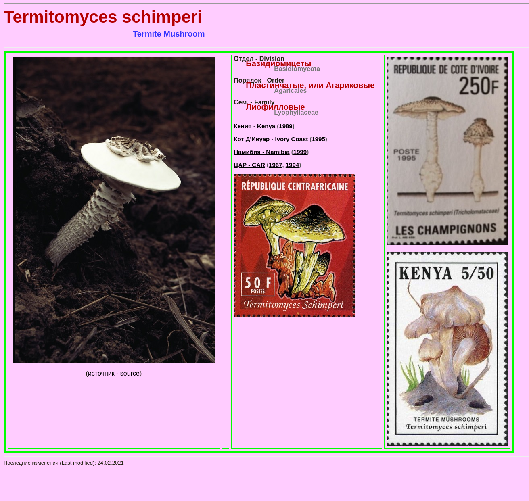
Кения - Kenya (254, 126)
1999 (300, 151)
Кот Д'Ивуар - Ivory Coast (271, 139)
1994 (292, 164)
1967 (275, 164)
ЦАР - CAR (249, 164)
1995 (318, 139)
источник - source (114, 373)
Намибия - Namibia (261, 151)
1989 (285, 126)
